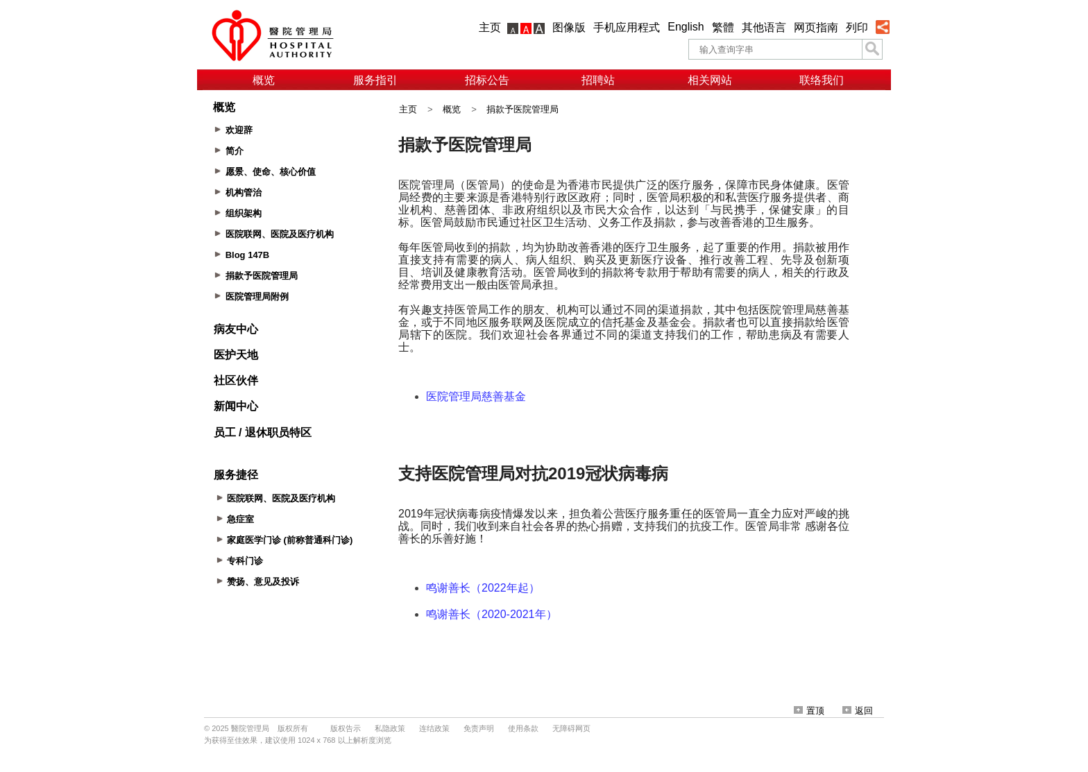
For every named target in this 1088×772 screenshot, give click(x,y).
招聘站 (598, 80)
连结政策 (434, 728)
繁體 (723, 27)
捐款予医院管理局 (522, 109)
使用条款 (523, 728)
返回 (857, 710)
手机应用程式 (626, 27)
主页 (490, 27)
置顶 (809, 710)
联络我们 (821, 80)
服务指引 (375, 80)
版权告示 (345, 728)
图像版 (569, 27)
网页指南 (816, 27)
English (686, 27)
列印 (857, 27)
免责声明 (479, 728)
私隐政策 (390, 728)
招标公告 (487, 80)
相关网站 (710, 80)
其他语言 (764, 27)
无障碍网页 (571, 728)
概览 (264, 80)
